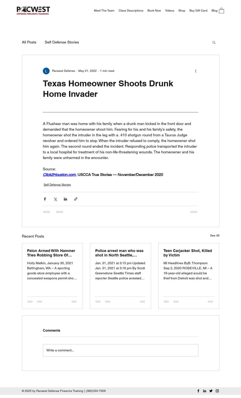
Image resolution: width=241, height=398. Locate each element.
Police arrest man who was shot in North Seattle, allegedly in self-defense (119, 252)
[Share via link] (76, 199)
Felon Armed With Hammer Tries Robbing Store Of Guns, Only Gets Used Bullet (51, 252)
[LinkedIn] (205, 391)
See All (214, 235)
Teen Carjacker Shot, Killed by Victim (187, 252)
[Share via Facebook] (45, 199)
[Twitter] (211, 391)
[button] (221, 10)
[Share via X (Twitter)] (55, 199)
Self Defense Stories (62, 42)
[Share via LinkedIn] (65, 199)
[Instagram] (217, 391)
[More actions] (195, 71)
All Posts (29, 42)
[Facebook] (198, 391)
